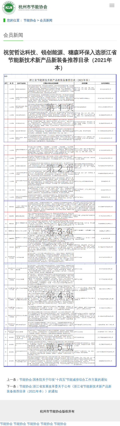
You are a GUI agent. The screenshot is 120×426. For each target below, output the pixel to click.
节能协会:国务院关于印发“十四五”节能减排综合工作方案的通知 (63, 379)
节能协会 (30, 20)
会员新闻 (46, 20)
